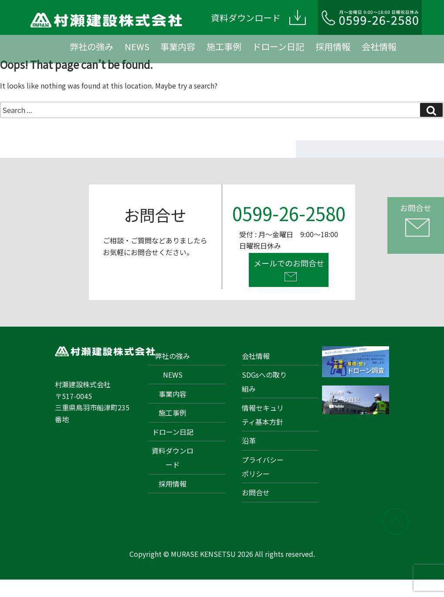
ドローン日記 (278, 46)
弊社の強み (91, 46)
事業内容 (177, 46)
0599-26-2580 (289, 213)
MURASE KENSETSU (203, 554)
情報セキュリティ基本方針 (263, 415)
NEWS (137, 46)
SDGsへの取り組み (264, 381)
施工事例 (224, 46)
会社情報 (379, 46)
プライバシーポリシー (263, 466)
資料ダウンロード (172, 457)
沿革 (249, 440)
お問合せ (256, 492)
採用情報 (332, 46)
